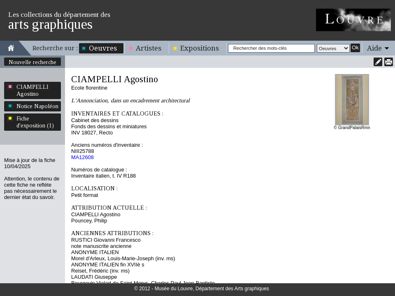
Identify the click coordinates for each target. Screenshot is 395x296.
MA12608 (82, 157)
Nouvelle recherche (32, 62)
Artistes (148, 48)
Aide (374, 48)
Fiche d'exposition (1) (35, 122)
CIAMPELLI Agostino (32, 90)
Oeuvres (103, 48)
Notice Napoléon (37, 106)
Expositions (199, 48)
